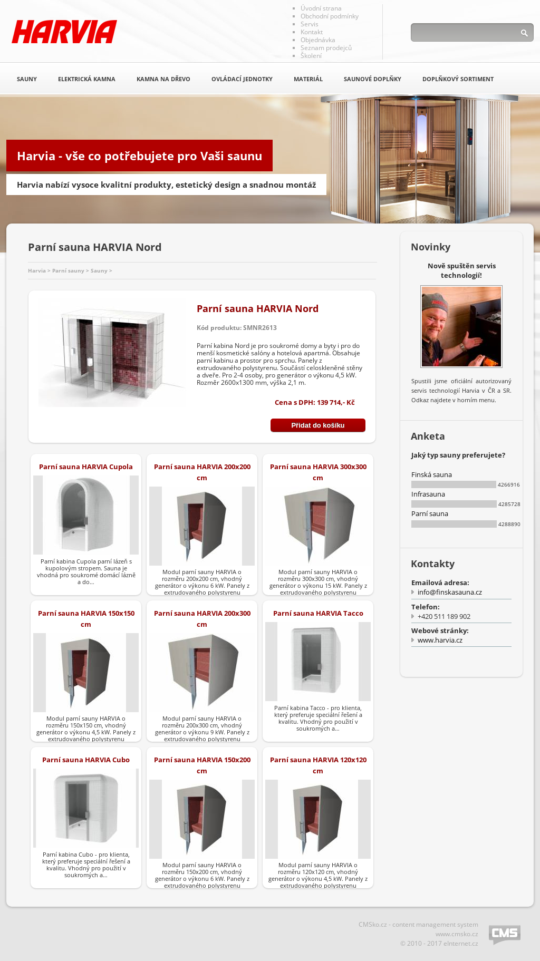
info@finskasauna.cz (450, 592)
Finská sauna (431, 474)
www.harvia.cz (440, 640)
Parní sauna (429, 513)
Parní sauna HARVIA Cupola (86, 466)
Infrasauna (428, 494)
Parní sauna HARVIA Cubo (86, 759)
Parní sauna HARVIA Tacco (318, 613)
